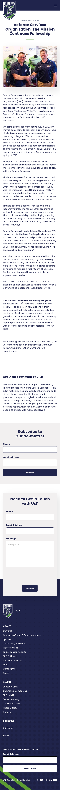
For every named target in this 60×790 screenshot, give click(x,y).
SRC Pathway (10, 656)
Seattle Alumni (10, 686)
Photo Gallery (10, 707)
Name (6, 444)
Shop (5, 664)
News (6, 735)
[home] (9, 10)
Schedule (8, 720)
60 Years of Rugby (12, 699)
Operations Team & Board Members (22, 635)
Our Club (7, 630)
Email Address (11, 457)
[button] (54, 5)
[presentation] (26, 575)
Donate (7, 712)
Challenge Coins (11, 703)
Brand (6, 673)
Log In (17, 610)
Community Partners (14, 643)
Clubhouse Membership (15, 690)
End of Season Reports (14, 652)
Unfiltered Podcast (12, 660)
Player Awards (10, 647)
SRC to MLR (8, 695)
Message (11, 538)
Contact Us (9, 668)
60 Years (8, 728)
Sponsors (8, 639)
